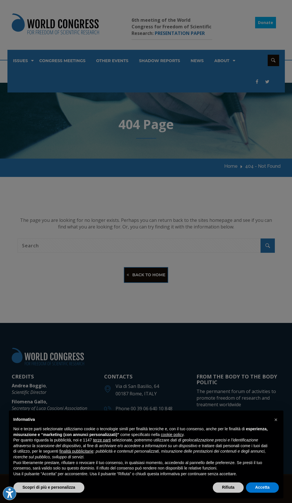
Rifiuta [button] (228, 487)
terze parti (102, 440)
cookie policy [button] (172, 434)
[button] (276, 419)
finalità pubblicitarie (76, 451)
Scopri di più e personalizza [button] (49, 487)
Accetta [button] (262, 487)
